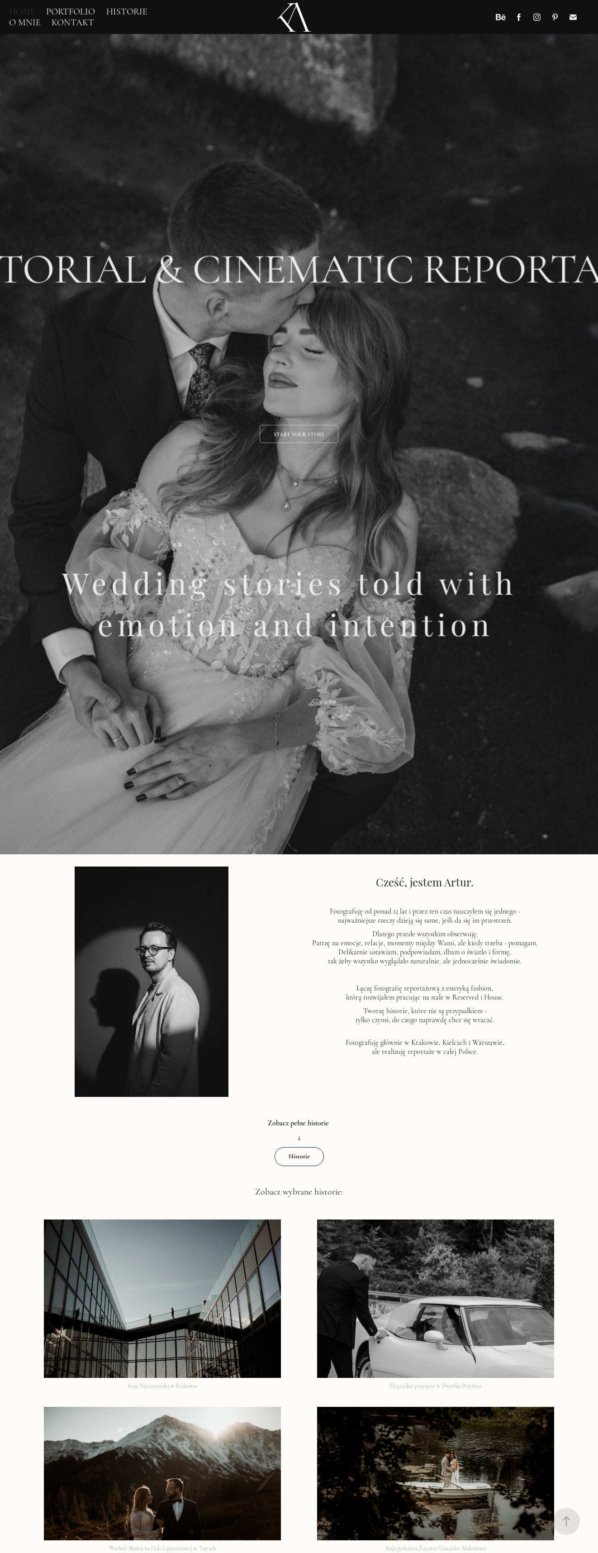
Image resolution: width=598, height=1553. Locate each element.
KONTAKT (73, 22)
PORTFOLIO (70, 11)
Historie (299, 1156)
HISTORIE (126, 11)
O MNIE (25, 22)
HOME (22, 11)
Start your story (299, 434)
